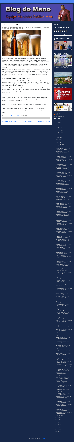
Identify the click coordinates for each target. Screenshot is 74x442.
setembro (58, 132)
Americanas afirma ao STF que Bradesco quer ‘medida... (63, 357)
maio (57, 139)
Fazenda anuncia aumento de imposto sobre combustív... (63, 170)
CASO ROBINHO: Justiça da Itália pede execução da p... (64, 365)
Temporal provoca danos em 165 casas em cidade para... (63, 204)
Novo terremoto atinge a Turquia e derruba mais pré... (64, 165)
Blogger (43, 438)
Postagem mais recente (9, 121)
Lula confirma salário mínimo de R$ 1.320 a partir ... (64, 413)
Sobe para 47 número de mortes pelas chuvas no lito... (63, 270)
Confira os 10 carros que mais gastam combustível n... (63, 300)
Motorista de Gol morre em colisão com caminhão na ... (63, 313)
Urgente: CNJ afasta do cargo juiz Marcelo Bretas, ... (63, 146)
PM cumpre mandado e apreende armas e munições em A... (63, 251)
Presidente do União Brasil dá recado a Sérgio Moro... (63, 397)
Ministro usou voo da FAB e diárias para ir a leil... (62, 162)
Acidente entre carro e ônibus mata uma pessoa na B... (63, 173)
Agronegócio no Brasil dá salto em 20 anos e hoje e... (63, 281)
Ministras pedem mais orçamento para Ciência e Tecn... (63, 181)
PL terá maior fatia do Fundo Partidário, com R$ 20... (63, 260)
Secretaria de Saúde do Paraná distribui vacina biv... (63, 221)
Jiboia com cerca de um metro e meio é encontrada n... (63, 324)
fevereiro (58, 144)
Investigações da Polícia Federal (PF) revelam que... (63, 268)
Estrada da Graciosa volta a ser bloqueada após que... (64, 354)
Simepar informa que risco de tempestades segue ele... (63, 248)
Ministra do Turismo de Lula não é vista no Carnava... (64, 232)
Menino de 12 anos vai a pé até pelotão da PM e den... (63, 297)
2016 (56, 427)
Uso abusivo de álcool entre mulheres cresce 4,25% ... (63, 346)
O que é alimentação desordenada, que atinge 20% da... (63, 256)
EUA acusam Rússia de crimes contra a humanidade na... (63, 343)
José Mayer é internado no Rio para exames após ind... (63, 351)
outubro (58, 130)
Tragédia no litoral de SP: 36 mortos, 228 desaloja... (63, 333)
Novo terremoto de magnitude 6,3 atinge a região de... (64, 289)
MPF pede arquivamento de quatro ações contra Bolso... (64, 186)
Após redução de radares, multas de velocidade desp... (64, 375)
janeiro (58, 415)
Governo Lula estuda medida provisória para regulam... (63, 265)
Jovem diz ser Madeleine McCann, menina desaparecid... (64, 362)
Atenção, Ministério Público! (63, 199)
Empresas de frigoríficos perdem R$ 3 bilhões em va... (64, 224)
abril (57, 141)
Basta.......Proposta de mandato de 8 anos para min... (64, 321)
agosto (58, 134)
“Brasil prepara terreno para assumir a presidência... (63, 381)
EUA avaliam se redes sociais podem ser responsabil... (63, 227)
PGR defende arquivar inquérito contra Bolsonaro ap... (63, 394)
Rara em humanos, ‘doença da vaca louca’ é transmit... (63, 149)
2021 (56, 419)
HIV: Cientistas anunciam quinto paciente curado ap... (64, 284)
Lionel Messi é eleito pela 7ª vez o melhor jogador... (63, 152)
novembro (58, 129)
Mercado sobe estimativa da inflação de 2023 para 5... (63, 229)
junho (57, 137)
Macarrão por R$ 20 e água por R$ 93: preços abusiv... (63, 253)
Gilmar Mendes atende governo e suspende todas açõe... (63, 402)
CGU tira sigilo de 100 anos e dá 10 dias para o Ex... (63, 386)
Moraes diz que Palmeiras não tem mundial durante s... (63, 209)
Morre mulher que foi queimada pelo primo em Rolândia (63, 276)
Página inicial (27, 121)
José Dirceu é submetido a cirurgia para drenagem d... (63, 215)
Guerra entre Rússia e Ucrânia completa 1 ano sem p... (63, 212)
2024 (56, 124)
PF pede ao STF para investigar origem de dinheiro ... (63, 294)
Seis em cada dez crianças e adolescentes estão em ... (63, 338)
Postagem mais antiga (43, 121)
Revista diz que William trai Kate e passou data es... (63, 292)
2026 (56, 120)
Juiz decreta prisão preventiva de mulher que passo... (63, 262)
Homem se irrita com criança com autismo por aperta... (64, 176)
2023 (56, 125)
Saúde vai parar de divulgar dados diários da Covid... (63, 378)
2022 (56, 417)
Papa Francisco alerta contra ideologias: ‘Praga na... (63, 310)
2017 (56, 426)
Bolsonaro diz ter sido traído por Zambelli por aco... (63, 207)
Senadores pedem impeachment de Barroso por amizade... (63, 367)
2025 (56, 122)
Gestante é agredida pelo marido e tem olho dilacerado (64, 278)
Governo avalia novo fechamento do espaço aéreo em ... (63, 407)
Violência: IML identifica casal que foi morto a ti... (64, 273)
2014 (56, 431)
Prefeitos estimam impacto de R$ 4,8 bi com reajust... (64, 330)
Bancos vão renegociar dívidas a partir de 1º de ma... (64, 160)
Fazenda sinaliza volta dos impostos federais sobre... (63, 243)
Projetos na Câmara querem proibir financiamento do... (63, 240)
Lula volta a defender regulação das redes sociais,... (64, 235)
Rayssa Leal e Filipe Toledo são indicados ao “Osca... (64, 318)
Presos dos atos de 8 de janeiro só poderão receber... (64, 189)
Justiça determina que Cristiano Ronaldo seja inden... (64, 405)
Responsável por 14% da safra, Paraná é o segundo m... (63, 410)
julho (57, 135)
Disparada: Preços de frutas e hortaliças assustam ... (63, 157)
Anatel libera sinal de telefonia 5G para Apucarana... (61, 218)
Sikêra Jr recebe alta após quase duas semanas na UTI (62, 192)
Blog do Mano (58, 114)
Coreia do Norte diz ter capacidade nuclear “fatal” (63, 341)
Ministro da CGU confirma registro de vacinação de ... (63, 370)
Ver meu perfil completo (59, 116)
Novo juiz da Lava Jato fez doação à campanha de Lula (62, 389)
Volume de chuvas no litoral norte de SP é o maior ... (63, 316)
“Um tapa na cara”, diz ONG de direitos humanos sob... (63, 168)
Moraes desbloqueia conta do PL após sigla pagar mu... (63, 373)
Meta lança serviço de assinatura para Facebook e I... (63, 326)
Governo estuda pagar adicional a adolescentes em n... (63, 202)
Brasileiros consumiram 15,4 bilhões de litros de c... (63, 359)
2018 (56, 424)
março (57, 142)
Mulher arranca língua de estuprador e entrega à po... (63, 184)
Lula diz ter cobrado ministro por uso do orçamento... (63, 383)
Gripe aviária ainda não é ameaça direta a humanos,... (63, 349)
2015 (56, 429)
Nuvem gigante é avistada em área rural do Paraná (63, 194)
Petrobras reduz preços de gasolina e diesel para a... (63, 154)
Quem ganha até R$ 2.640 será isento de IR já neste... (63, 305)
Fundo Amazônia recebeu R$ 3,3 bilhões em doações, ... (63, 399)
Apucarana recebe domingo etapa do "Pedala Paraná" (63, 245)
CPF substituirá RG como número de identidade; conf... (63, 302)
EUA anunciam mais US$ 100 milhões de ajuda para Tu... (63, 335)
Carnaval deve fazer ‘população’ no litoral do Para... (64, 391)
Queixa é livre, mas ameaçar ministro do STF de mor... (63, 237)
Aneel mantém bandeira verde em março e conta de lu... (63, 197)
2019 (56, 422)
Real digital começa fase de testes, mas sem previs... (63, 178)
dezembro (58, 127)
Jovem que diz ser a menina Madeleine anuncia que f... (63, 286)
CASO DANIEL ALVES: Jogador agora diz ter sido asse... (63, 308)
